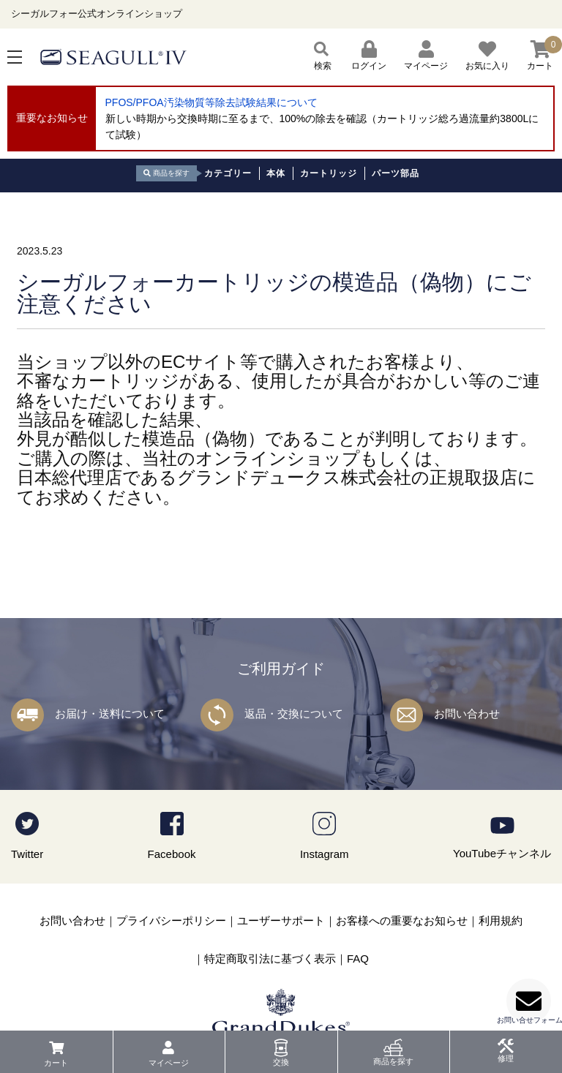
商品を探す (393, 1061)
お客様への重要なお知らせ (402, 920)
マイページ (169, 1062)
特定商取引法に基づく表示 (270, 958)
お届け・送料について (110, 713)
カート (56, 1062)
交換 (281, 1062)
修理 (506, 1058)
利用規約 (500, 920)
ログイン (368, 55)
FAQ (358, 958)
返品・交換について (293, 713)
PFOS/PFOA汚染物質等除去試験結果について (211, 102)
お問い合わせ (467, 713)
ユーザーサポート (281, 920)
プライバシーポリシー (171, 920)
